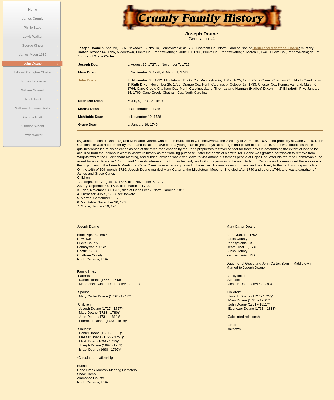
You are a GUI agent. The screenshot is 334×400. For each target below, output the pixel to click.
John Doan (87, 80)
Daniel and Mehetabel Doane (275, 48)
